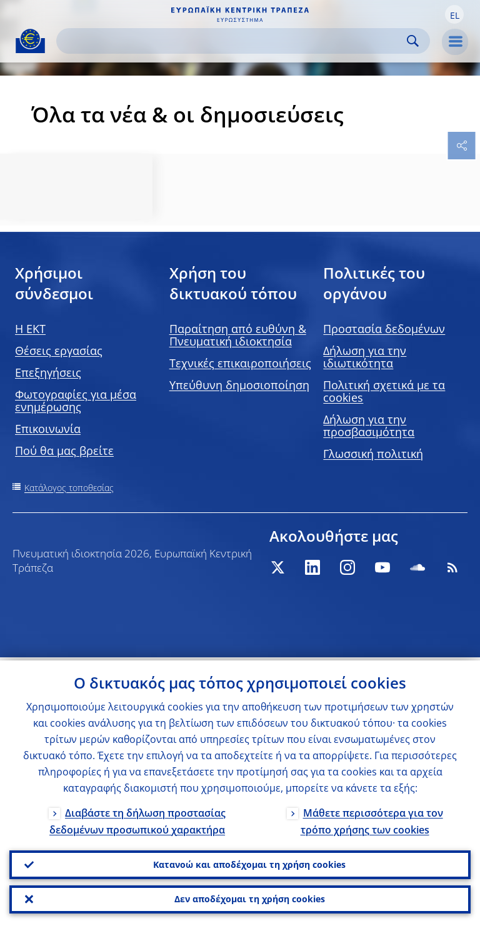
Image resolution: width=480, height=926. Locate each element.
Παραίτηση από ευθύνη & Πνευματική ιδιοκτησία (237, 335)
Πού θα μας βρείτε (64, 450)
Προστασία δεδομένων (384, 328)
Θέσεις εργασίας (58, 350)
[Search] (233, 41)
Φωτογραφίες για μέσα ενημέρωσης (75, 400)
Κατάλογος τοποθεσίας (69, 488)
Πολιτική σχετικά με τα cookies (384, 391)
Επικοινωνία (48, 428)
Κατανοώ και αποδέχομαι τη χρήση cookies (249, 862)
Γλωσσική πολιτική (373, 453)
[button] (454, 14)
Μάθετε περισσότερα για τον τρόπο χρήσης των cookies (372, 817)
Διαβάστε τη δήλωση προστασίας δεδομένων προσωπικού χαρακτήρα (137, 817)
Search (412, 41)
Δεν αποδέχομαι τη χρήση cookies (249, 898)
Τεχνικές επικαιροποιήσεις (240, 363)
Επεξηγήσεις (48, 372)
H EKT (30, 328)
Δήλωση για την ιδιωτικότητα (364, 357)
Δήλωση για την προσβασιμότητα (368, 425)
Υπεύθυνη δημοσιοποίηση (239, 384)
